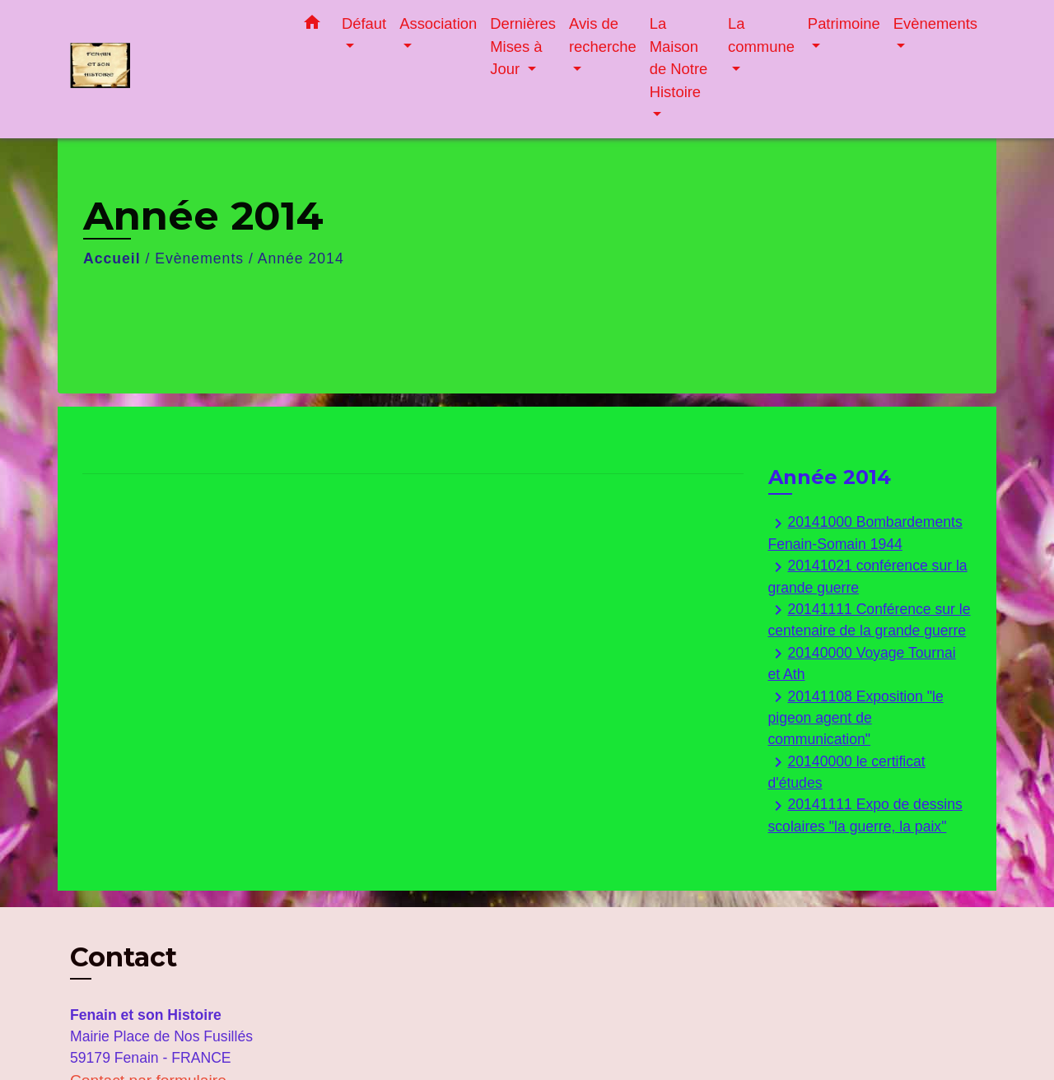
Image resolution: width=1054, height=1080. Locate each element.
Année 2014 (301, 258)
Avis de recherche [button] (603, 35)
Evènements (199, 258)
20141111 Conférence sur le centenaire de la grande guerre (869, 619)
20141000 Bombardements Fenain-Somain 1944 (865, 533)
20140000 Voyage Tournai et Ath (862, 663)
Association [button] (438, 23)
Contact (123, 957)
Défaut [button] (364, 23)
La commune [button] (761, 35)
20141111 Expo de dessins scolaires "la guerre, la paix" (865, 815)
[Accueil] (173, 69)
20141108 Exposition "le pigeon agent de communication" (856, 717)
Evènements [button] (935, 23)
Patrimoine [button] (844, 23)
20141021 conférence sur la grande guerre (868, 576)
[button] (312, 25)
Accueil (112, 258)
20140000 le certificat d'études (847, 771)
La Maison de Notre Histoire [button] (679, 57)
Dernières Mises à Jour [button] (523, 46)
